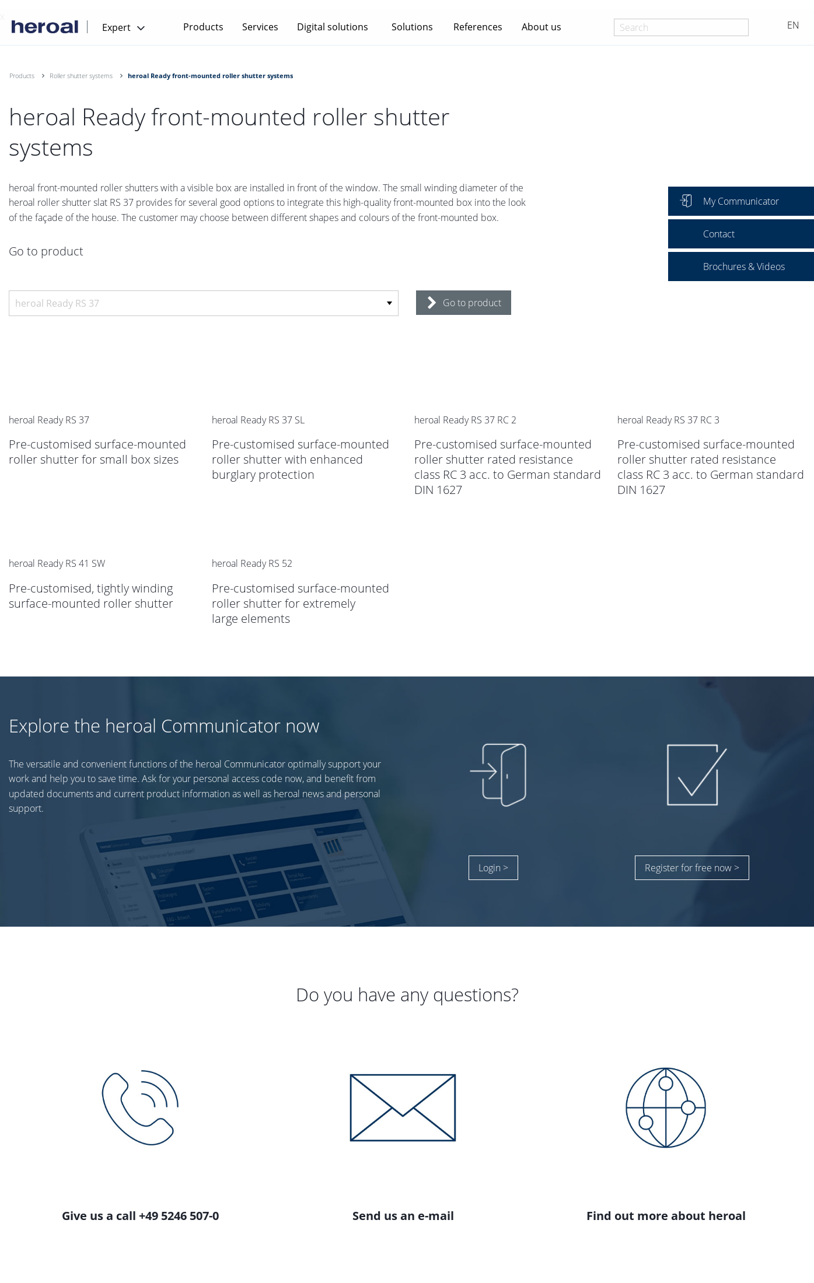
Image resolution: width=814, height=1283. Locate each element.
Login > (493, 867)
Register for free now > (692, 867)
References (477, 26)
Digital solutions (332, 26)
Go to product (464, 303)
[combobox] (681, 27)
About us (541, 26)
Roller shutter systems (81, 75)
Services (260, 26)
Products (203, 26)
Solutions (412, 26)
